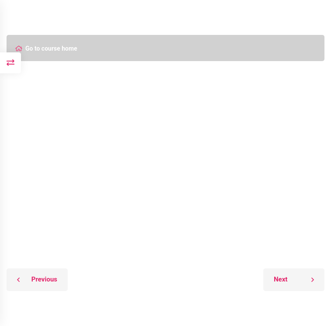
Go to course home (46, 48)
